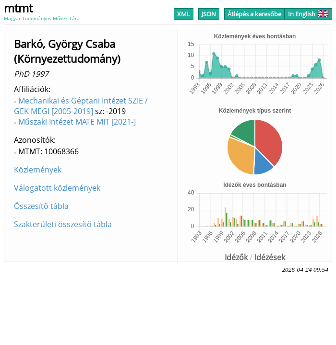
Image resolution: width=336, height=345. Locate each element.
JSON (209, 14)
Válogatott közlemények (57, 188)
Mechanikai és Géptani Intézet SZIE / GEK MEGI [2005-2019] (81, 105)
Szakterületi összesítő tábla (63, 224)
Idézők (236, 257)
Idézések (269, 257)
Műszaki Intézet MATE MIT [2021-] (77, 121)
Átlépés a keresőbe (254, 14)
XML (183, 14)
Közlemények (37, 169)
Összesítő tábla (41, 206)
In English (308, 14)
